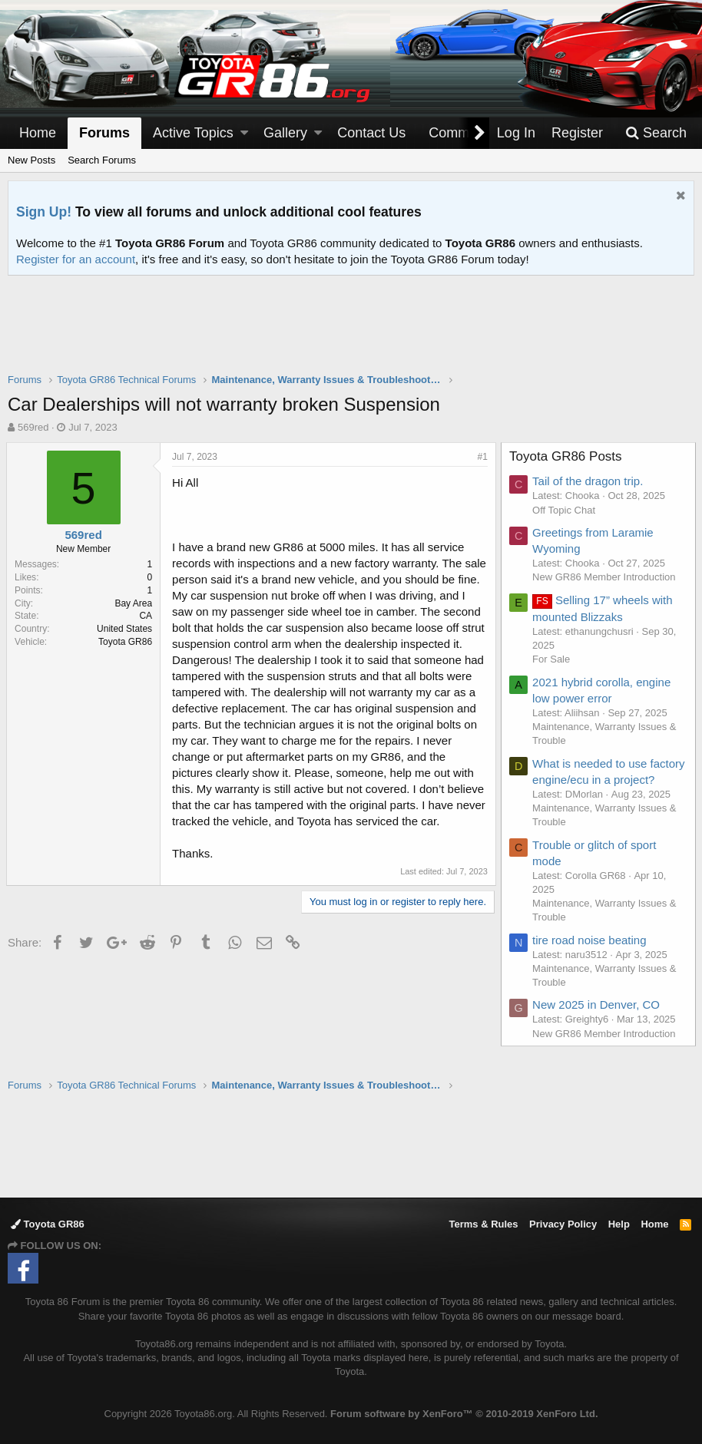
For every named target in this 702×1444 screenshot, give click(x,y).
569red (33, 427)
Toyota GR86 (47, 1224)
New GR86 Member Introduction (605, 577)
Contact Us (371, 132)
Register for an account (75, 259)
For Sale (552, 659)
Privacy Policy (563, 1224)
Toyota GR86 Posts (567, 456)
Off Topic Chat (565, 510)
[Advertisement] (351, 333)
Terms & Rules (483, 1224)
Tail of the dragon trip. (589, 480)
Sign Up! (43, 212)
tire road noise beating (590, 956)
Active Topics (193, 132)
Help (619, 1224)
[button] (244, 133)
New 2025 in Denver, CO (597, 1020)
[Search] (656, 133)
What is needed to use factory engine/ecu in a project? (592, 779)
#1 (481, 456)
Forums (104, 132)
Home (37, 132)
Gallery (285, 132)
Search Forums (102, 160)
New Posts (31, 160)
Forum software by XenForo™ (464, 1413)
